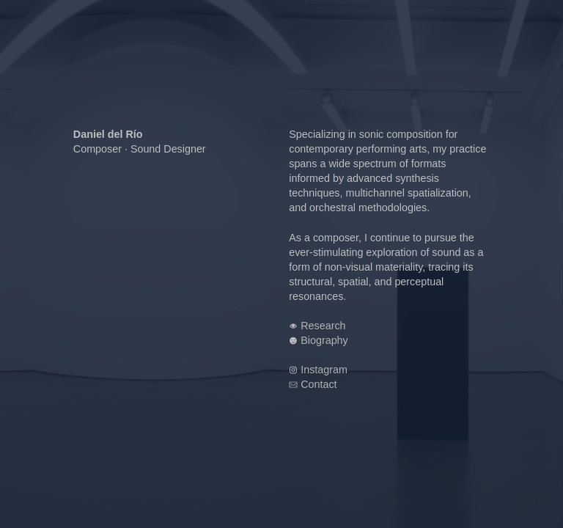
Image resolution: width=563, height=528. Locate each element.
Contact (318, 384)
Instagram (324, 369)
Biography (324, 340)
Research (323, 325)
